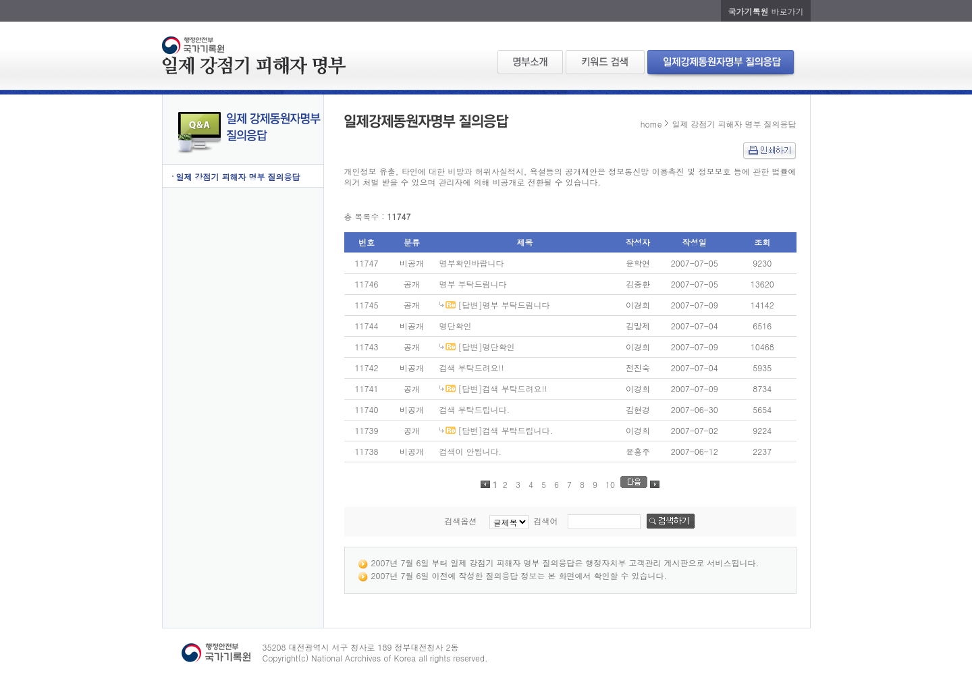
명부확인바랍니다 (471, 263)
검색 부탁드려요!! (471, 367)
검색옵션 (460, 520)
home (651, 124)
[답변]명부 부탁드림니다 (504, 304)
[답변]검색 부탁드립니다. (506, 430)
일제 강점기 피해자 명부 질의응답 (238, 176)
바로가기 (765, 11)
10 (610, 484)
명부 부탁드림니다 (473, 284)
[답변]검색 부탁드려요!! (502, 388)
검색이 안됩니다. (470, 451)
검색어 (546, 520)
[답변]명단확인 (486, 346)
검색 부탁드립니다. (474, 409)
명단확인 (455, 325)
